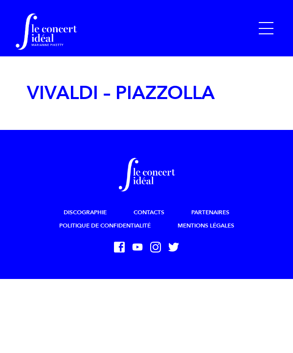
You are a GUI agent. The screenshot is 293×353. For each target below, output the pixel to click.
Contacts (149, 212)
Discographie (85, 212)
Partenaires (210, 212)
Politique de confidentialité (105, 225)
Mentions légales (206, 225)
